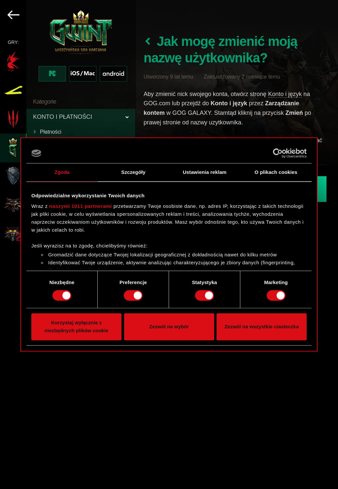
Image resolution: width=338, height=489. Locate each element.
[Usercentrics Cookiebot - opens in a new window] (278, 153)
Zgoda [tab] (62, 172)
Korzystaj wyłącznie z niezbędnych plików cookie (76, 327)
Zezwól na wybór (169, 327)
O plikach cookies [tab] (275, 172)
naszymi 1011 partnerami (80, 206)
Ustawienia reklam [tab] (205, 172)
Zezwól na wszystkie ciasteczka (261, 327)
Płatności (50, 132)
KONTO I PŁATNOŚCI (62, 117)
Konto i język (285, 94)
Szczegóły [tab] (133, 172)
